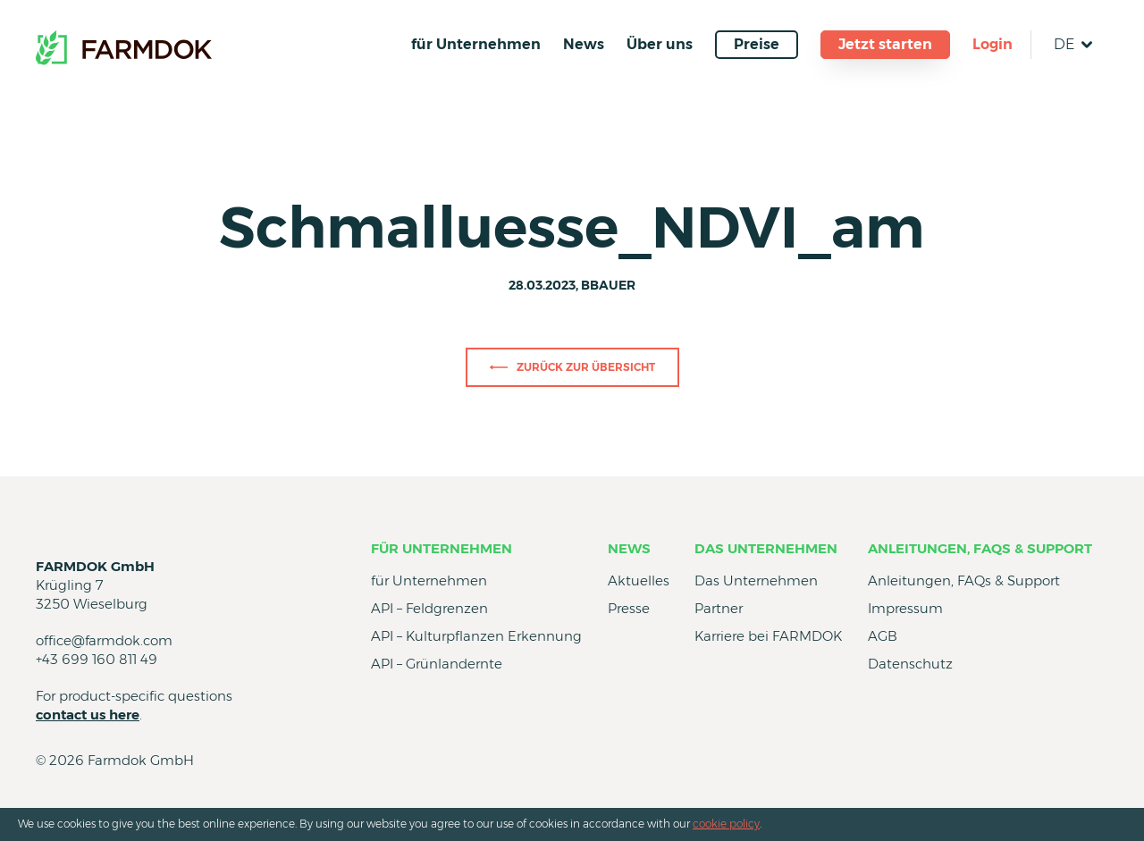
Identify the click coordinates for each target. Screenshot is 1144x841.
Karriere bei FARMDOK (768, 635)
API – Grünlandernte (436, 663)
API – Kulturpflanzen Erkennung (476, 635)
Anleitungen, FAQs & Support (980, 548)
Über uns (660, 44)
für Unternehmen (476, 44)
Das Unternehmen (765, 548)
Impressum (905, 608)
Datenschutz (910, 663)
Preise (756, 44)
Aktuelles (638, 580)
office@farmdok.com (104, 640)
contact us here (87, 714)
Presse (629, 608)
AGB (882, 635)
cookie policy (726, 823)
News (583, 44)
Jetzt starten (885, 44)
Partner (718, 608)
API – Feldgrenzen (429, 608)
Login (992, 44)
